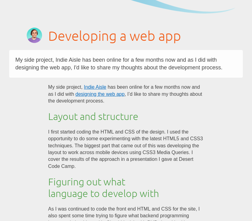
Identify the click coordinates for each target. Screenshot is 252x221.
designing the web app (100, 94)
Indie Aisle (95, 87)
